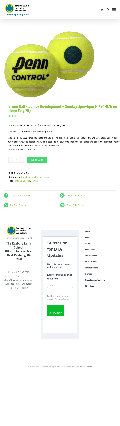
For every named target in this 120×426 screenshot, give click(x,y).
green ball (20, 180)
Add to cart (37, 160)
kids (28, 180)
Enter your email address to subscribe (59, 277)
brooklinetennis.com (21, 283)
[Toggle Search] (108, 9)
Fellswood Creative (84, 366)
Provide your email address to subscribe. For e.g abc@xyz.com (58, 297)
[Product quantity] (16, 159)
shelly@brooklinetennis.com (18, 279)
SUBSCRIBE (56, 313)
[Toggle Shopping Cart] (102, 9)
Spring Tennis (42, 176)
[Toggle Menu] (114, 9)
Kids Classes (27, 176)
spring (34, 180)
